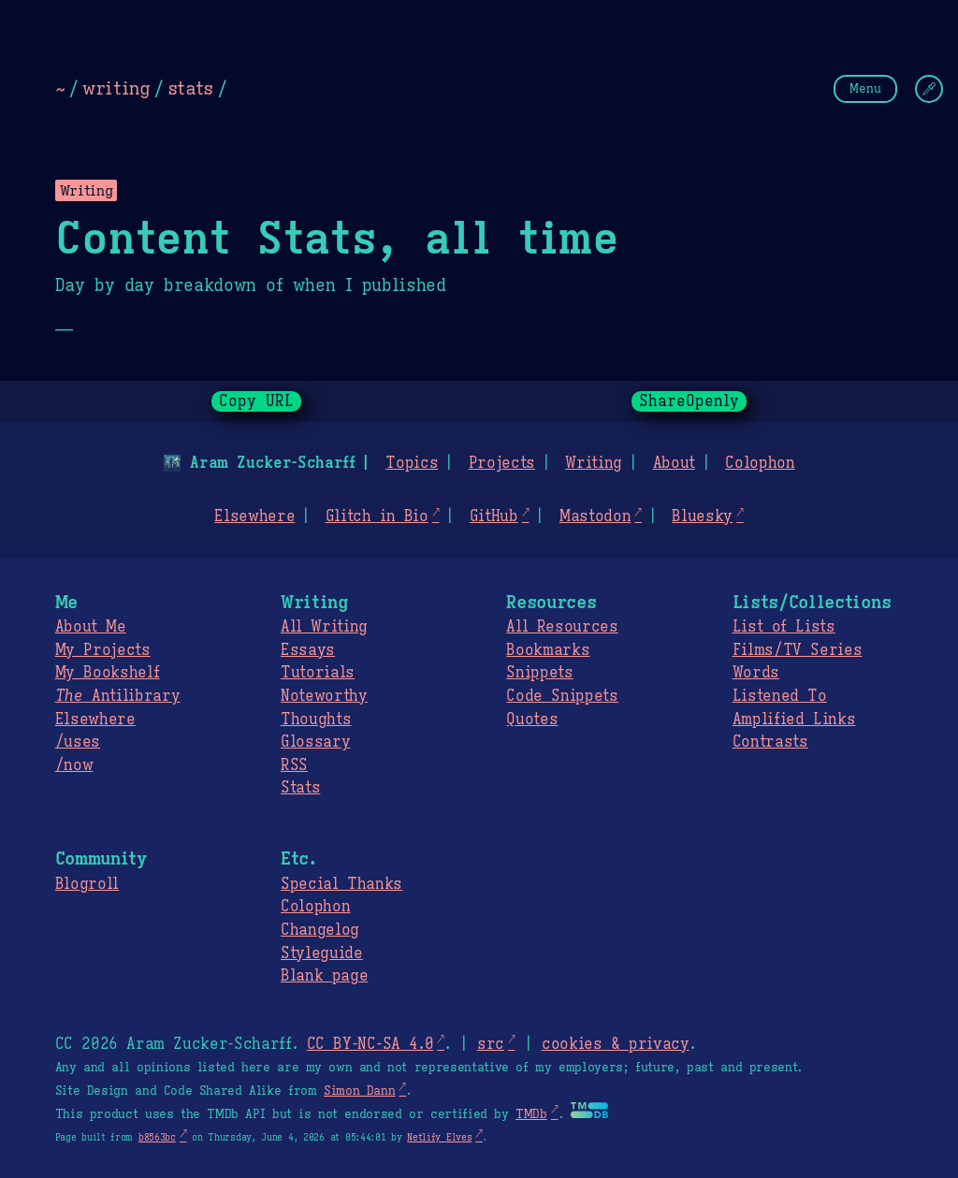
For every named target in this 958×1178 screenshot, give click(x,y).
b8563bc (157, 1137)
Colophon (759, 463)
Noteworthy (324, 696)
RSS (294, 765)
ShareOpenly (689, 401)
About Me (90, 627)
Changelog (320, 930)
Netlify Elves (439, 1137)
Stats (300, 787)
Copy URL (256, 401)
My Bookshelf (107, 672)
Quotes (532, 719)
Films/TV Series (798, 650)
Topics (411, 463)
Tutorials (318, 672)
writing (116, 88)
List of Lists (784, 627)
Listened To (780, 696)
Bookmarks (547, 650)
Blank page (324, 976)
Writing (593, 463)
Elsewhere (254, 516)
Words (756, 672)
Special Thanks (341, 884)
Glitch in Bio (377, 516)
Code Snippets (561, 696)
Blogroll (87, 884)
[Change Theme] (929, 89)
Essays (308, 650)
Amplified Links (794, 719)
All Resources (561, 627)
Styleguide (322, 953)
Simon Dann (359, 1090)
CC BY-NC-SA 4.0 (370, 1044)
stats (190, 88)
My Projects (103, 650)
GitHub (494, 516)
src (490, 1044)
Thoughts (316, 719)
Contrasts (770, 742)
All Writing (324, 627)
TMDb (531, 1114)
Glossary (315, 742)
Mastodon (595, 516)
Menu (865, 88)
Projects (502, 463)
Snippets (539, 672)
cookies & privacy (615, 1044)
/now (74, 765)
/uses (77, 742)
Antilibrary (118, 696)
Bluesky (702, 516)
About (673, 463)
